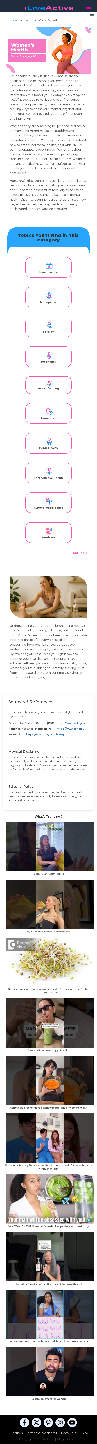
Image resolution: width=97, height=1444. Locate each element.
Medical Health (22, 20)
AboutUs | (17, 1433)
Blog (85, 1433)
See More (80, 553)
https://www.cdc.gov (71, 723)
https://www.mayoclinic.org (45, 734)
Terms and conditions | (42, 1433)
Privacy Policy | (69, 1433)
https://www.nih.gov (70, 728)
